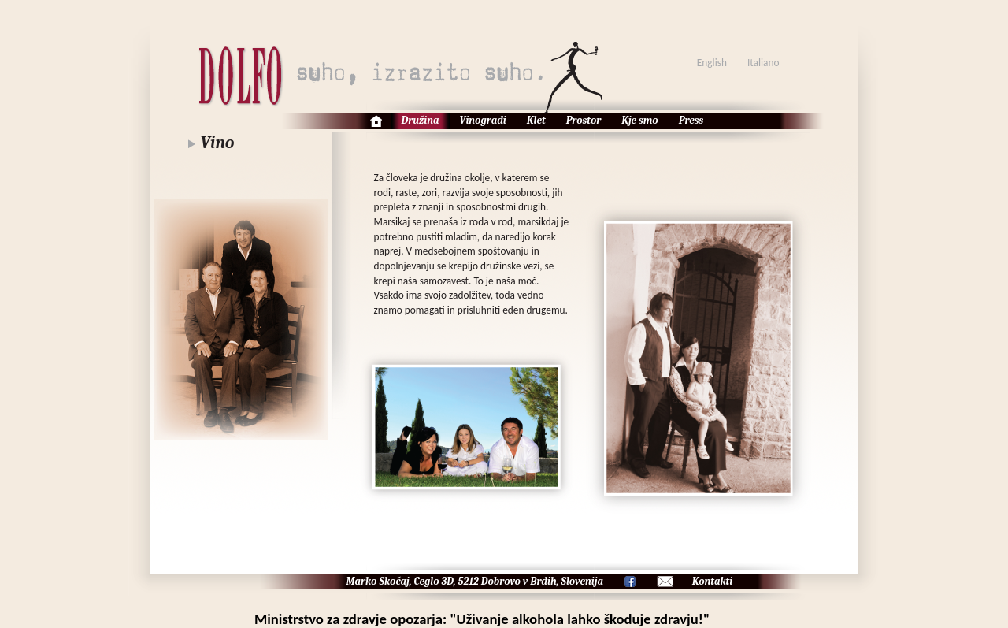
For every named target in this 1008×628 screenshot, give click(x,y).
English (712, 62)
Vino (218, 142)
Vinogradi (483, 120)
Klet (536, 120)
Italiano (763, 62)
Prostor (584, 120)
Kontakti (712, 581)
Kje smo (639, 120)
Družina (420, 120)
